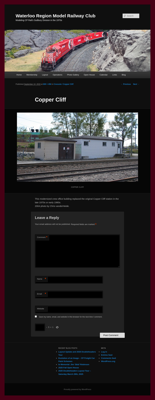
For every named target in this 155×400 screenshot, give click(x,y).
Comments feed (108, 358)
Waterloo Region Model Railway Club (55, 15)
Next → (136, 84)
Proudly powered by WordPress (77, 389)
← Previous (126, 84)
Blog (124, 75)
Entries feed (106, 355)
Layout (45, 75)
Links (114, 75)
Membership (31, 75)
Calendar (104, 75)
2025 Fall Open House (68, 368)
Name (41, 279)
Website (40, 309)
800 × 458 (47, 84)
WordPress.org (108, 361)
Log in (104, 352)
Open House (89, 75)
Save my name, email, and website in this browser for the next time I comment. (70, 317)
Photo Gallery (73, 75)
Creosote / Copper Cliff (63, 84)
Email (41, 294)
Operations (57, 75)
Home (19, 75)
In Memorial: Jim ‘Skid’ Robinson (73, 364)
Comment (42, 237)
